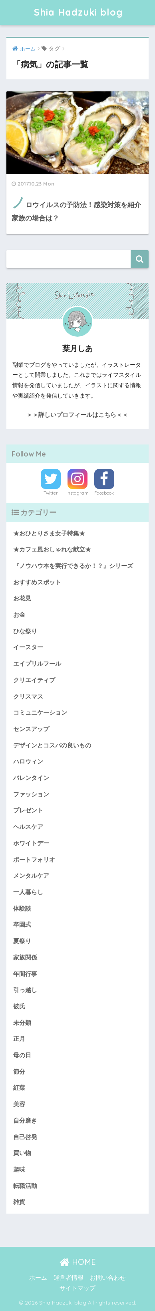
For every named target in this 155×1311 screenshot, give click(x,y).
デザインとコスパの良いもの (52, 745)
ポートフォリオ (34, 859)
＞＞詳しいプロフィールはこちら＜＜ (77, 414)
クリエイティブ (34, 680)
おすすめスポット (37, 582)
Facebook (104, 493)
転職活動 (25, 1186)
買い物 (22, 1153)
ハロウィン (28, 761)
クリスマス (28, 696)
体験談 (22, 908)
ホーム (38, 1278)
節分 (19, 1072)
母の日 (22, 1055)
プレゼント (28, 810)
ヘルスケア (28, 827)
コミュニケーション (40, 712)
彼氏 (19, 1006)
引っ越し (25, 990)
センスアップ (31, 729)
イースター (28, 647)
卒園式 (22, 924)
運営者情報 (68, 1278)
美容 (19, 1104)
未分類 (22, 1023)
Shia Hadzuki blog (78, 12)
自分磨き (25, 1120)
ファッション (31, 794)
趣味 (19, 1169)
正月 (19, 1039)
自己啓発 (25, 1137)
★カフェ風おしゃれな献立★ (52, 549)
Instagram (77, 493)
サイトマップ (77, 1288)
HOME (78, 1262)
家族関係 (25, 957)
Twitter (51, 493)
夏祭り (22, 941)
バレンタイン (31, 778)
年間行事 (25, 974)
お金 (19, 615)
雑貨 (19, 1202)
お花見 (22, 598)
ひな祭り (25, 631)
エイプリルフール (37, 664)
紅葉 (19, 1088)
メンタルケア (31, 876)
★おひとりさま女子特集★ (49, 533)
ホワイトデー (31, 843)
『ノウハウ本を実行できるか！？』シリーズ (73, 566)
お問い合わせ (108, 1278)
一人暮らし (28, 892)
